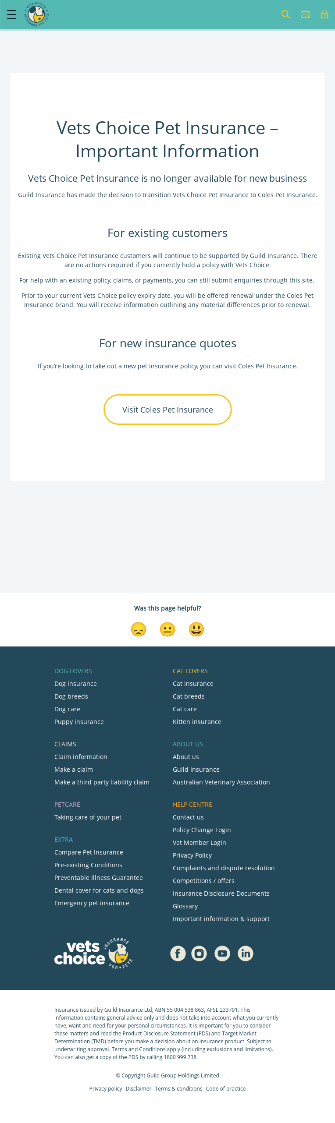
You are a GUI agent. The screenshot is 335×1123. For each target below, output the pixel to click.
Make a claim (73, 769)
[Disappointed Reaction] (139, 628)
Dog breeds (71, 696)
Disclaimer (139, 1088)
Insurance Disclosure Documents (221, 893)
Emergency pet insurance (91, 903)
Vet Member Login (199, 842)
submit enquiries (236, 280)
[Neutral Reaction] (167, 628)
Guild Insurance (196, 769)
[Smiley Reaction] (196, 628)
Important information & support (221, 919)
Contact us (188, 817)
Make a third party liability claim (102, 782)
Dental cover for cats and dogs (99, 890)
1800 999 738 (180, 1057)
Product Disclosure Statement (160, 1033)
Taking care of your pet (87, 817)
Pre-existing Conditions (88, 865)
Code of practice (226, 1088)
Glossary (185, 906)
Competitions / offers (204, 880)
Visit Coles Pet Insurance (167, 409)
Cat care (185, 709)
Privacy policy (105, 1088)
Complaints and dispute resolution (224, 868)
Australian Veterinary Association (221, 782)
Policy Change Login (202, 830)
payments (157, 280)
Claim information (80, 756)
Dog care (67, 709)
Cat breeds (189, 696)
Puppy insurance (79, 721)
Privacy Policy (192, 855)
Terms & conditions (178, 1088)
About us (186, 756)
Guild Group (162, 1075)
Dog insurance (75, 683)
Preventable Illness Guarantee (98, 877)
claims (122, 280)
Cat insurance (193, 683)
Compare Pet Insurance (88, 852)
